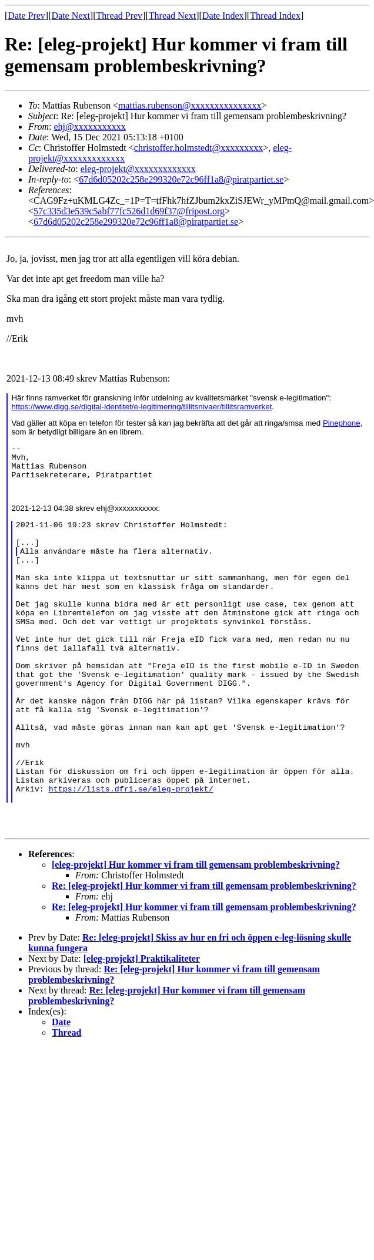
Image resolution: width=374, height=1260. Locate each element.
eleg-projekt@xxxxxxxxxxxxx (138, 169)
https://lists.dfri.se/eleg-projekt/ (131, 850)
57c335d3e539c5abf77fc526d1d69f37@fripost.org (129, 211)
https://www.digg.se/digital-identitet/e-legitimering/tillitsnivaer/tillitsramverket (141, 406)
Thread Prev (119, 16)
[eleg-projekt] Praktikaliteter (142, 1022)
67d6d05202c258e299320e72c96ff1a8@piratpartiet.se (181, 179)
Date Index (223, 16)
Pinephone (341, 423)
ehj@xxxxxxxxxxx (89, 127)
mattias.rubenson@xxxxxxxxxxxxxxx (190, 105)
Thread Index (275, 16)
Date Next (71, 16)
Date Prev (26, 16)
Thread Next (172, 16)
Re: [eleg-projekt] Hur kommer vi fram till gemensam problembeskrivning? (204, 949)
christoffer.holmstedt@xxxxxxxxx (198, 148)
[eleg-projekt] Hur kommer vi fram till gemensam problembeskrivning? (196, 928)
